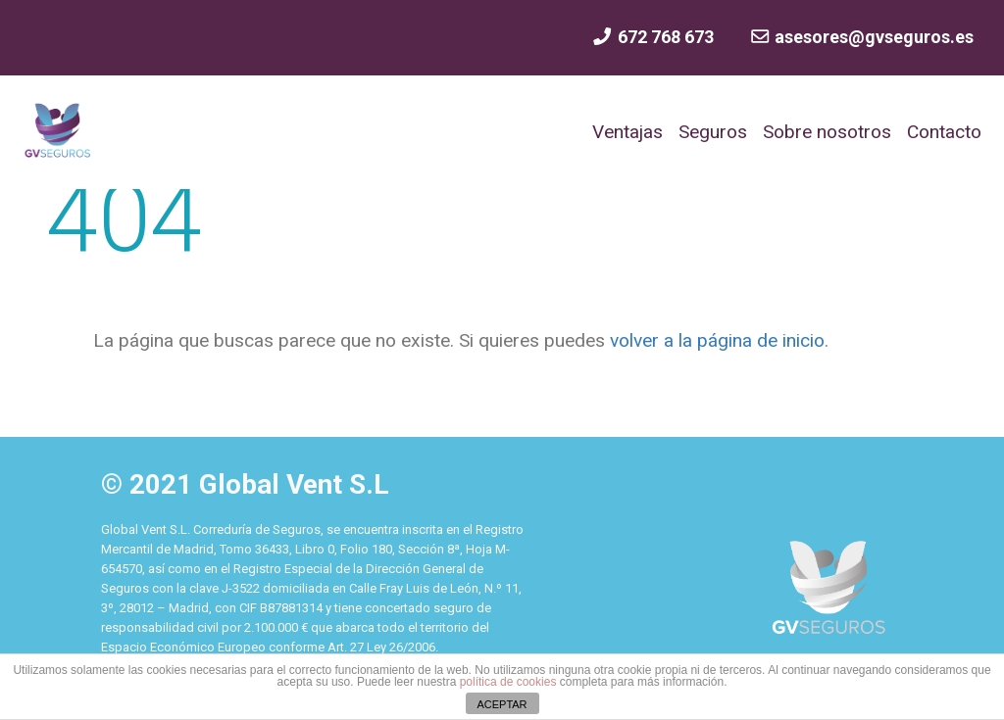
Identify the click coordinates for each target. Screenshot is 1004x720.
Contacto (944, 131)
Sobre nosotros (827, 131)
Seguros (712, 131)
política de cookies (508, 682)
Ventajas (627, 131)
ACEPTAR (502, 704)
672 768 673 (652, 36)
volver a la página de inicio (715, 340)
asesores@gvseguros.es (861, 36)
